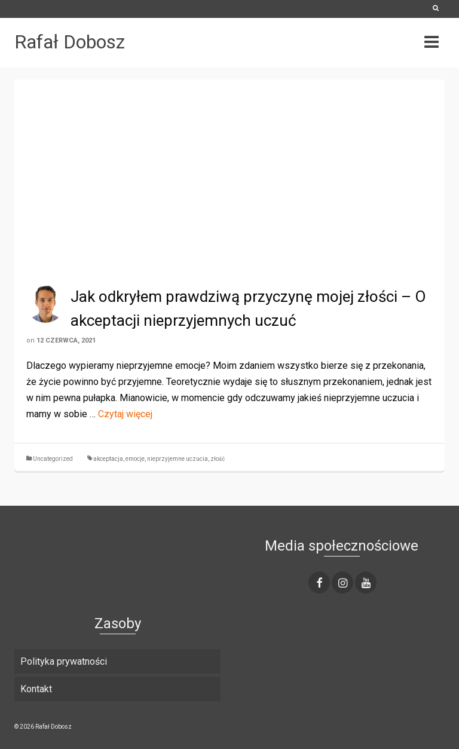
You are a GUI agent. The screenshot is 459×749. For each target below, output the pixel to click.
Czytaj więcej (125, 414)
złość (217, 458)
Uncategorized (53, 458)
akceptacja (108, 458)
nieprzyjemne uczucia (177, 458)
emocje (135, 458)
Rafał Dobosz (69, 41)
